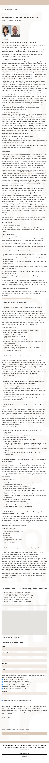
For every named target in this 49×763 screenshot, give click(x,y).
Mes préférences (24, 753)
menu (46, 2)
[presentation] (24, 726)
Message (4, 691)
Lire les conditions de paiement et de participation (16, 298)
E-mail (3, 669)
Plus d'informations (24, 749)
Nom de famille (6, 652)
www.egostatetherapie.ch (28, 173)
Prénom (4, 646)
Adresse (4, 658)
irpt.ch (10, 2)
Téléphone (5, 663)
